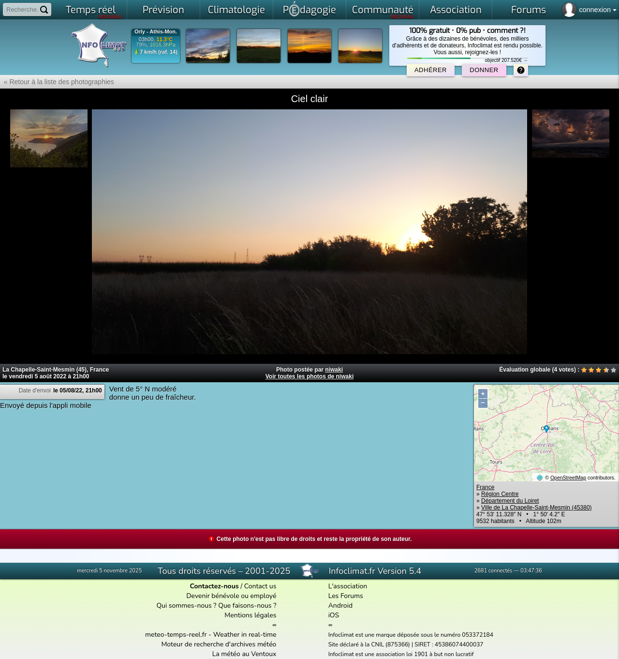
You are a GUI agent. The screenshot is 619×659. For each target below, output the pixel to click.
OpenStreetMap (568, 477)
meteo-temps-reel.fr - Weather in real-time (210, 634)
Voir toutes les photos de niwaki (309, 376)
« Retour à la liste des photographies (57, 82)
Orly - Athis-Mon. (155, 31)
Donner (484, 70)
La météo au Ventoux (244, 654)
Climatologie (236, 9)
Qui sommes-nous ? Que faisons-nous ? (216, 605)
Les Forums (345, 595)
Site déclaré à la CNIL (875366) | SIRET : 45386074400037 (406, 644)
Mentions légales (250, 615)
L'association (348, 586)
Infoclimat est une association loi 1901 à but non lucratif (401, 654)
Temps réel (94, 11)
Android (340, 605)
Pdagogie (309, 8)
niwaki (334, 369)
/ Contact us (233, 586)
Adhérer (430, 70)
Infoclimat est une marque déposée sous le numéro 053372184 (410, 635)
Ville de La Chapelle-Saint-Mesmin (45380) (536, 507)
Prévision (163, 9)
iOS (333, 615)
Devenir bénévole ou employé (231, 595)
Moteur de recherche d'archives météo (218, 644)
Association (456, 9)
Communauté (383, 11)
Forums (528, 9)
